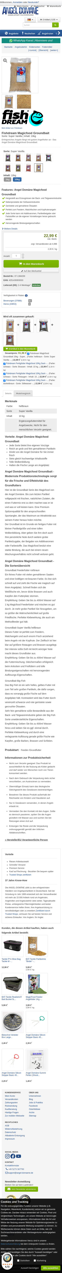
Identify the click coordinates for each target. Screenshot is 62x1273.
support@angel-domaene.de (19, 1173)
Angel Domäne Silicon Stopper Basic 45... (35, 1036)
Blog (31, 1099)
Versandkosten (11, 1099)
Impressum (10, 1139)
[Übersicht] (43, 50)
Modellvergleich (23, 393)
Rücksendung (11, 1106)
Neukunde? (33, 2)
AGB (7, 1126)
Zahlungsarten (11, 1102)
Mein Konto (21, 6)
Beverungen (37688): (12, 301)
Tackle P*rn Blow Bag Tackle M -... (11, 960)
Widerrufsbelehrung (13, 1129)
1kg (7, 179)
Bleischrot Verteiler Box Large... (10, 1036)
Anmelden (17, 2)
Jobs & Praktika (36, 1102)
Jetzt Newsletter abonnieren (21, 1189)
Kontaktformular (12, 1165)
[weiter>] (54, 50)
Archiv (31, 1112)
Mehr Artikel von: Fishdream (12, 128)
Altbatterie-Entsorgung (15, 1135)
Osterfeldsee (34, 1109)
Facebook (33, 1106)
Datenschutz (10, 1132)
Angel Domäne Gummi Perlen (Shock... (36, 1074)
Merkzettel (37, 6)
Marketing (41, 1260)
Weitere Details (10, 229)
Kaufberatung (11, 1109)
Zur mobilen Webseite (14, 1116)
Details (8, 393)
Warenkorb (53, 6)
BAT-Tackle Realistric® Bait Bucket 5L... (12, 998)
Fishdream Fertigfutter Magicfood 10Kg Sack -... (27, 363)
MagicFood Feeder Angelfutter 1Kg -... (34, 998)
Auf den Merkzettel (31, 271)
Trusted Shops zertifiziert (20, 875)
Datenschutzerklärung (10, 1244)
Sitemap (32, 1116)
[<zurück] (32, 50)
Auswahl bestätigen (30, 1268)
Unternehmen (35, 1096)
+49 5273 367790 (14, 1169)
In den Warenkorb (31, 263)
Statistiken (25, 1260)
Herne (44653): (10, 304)
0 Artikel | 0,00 (49, 19)
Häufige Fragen (12, 1112)
